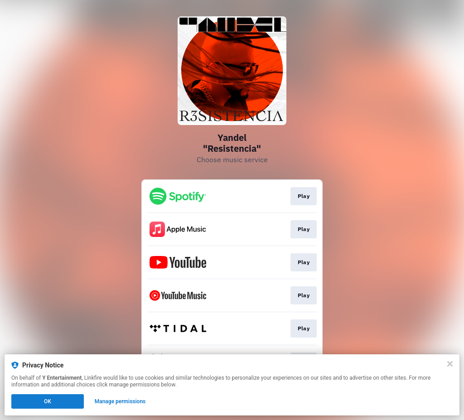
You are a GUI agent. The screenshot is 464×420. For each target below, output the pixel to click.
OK (47, 401)
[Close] (450, 364)
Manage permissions (120, 401)
